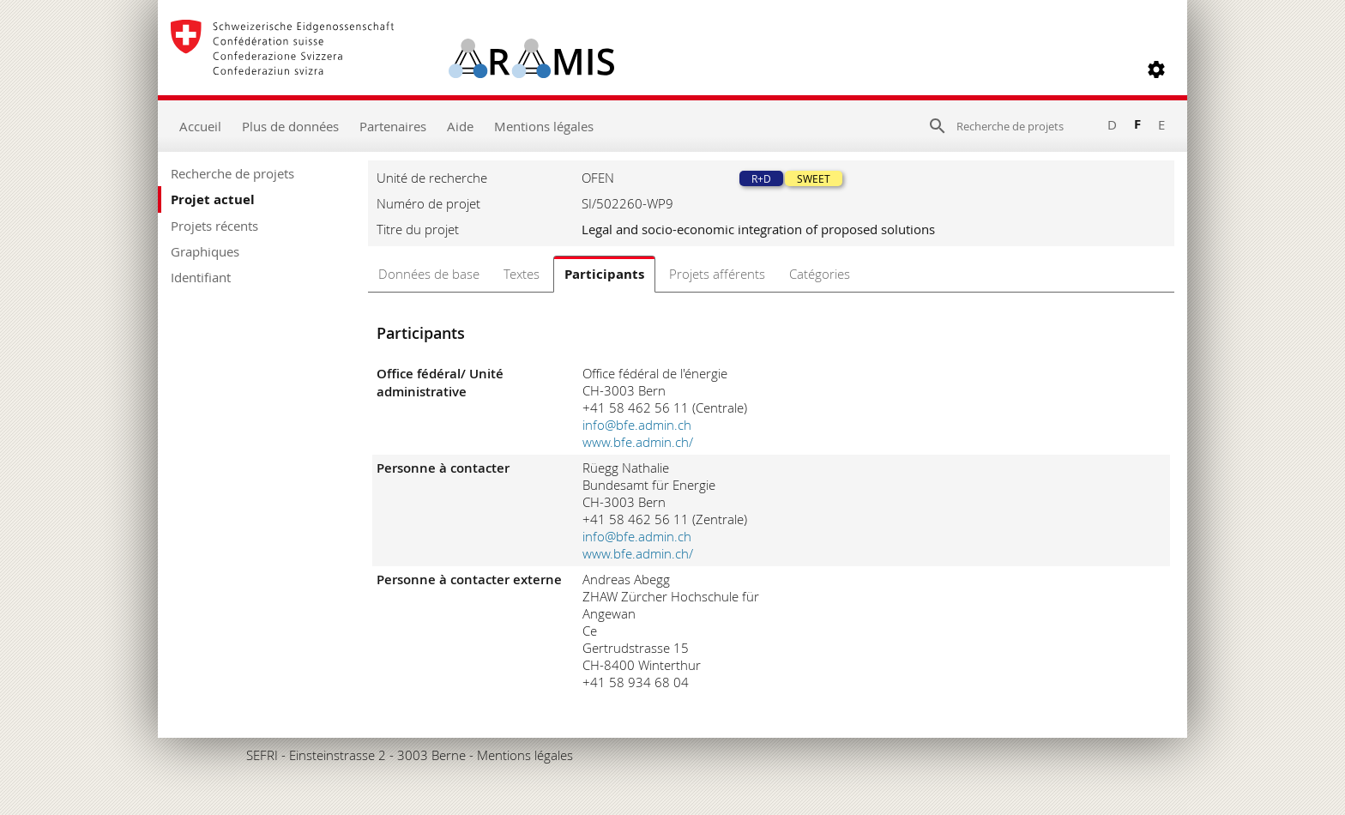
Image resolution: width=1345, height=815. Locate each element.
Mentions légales (544, 126)
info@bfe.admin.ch (636, 424)
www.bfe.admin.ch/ (637, 441)
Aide (460, 126)
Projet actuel (213, 199)
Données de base (428, 273)
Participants (604, 274)
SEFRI (262, 755)
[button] (1156, 69)
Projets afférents (717, 273)
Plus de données (290, 126)
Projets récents (214, 225)
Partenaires (392, 126)
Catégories (819, 273)
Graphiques (205, 251)
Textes (522, 273)
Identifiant (201, 277)
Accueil (200, 126)
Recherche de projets (232, 173)
